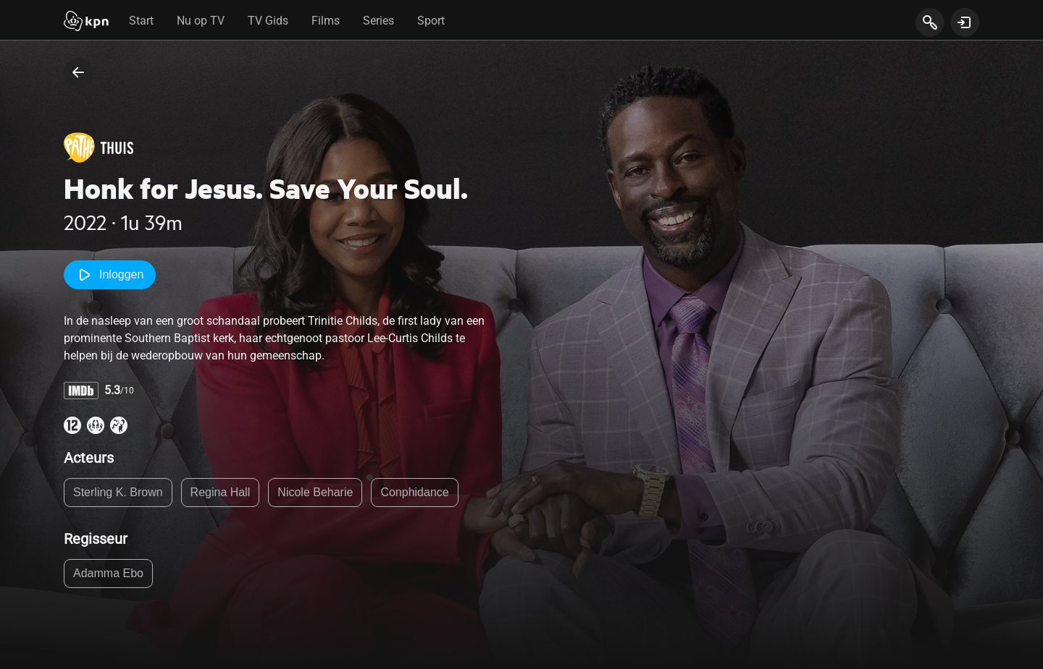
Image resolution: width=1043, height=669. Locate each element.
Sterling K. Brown (118, 492)
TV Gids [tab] (268, 20)
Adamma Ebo (108, 573)
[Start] (86, 22)
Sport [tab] (431, 20)
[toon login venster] (964, 22)
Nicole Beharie (315, 492)
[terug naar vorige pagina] (78, 72)
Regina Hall (220, 492)
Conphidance (414, 492)
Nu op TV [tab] (201, 20)
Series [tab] (378, 20)
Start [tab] (141, 20)
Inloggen (109, 275)
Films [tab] (325, 20)
